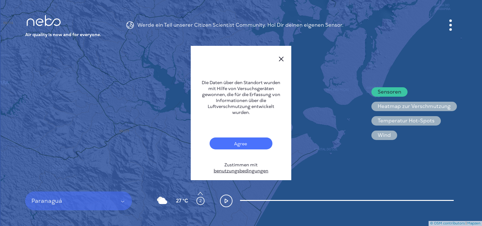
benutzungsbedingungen (241, 171)
